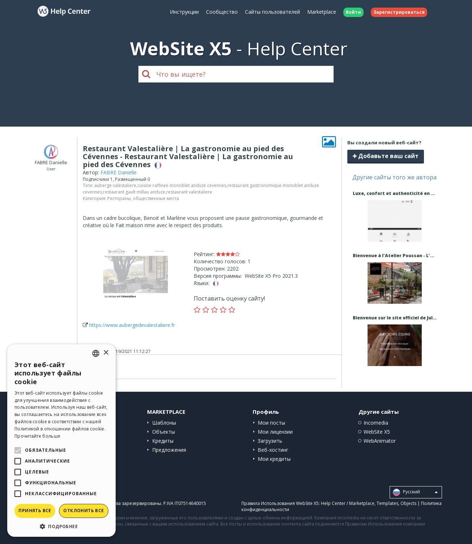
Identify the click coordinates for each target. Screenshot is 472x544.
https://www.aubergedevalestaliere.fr (132, 325)
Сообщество (222, 11)
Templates (387, 503)
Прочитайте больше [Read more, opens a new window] (37, 436)
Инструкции (184, 11)
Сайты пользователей (272, 11)
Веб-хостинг (273, 449)
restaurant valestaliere (189, 192)
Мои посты (271, 422)
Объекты (163, 431)
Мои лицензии (275, 431)
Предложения (169, 449)
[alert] (61, 440)
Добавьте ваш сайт (386, 156)
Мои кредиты (274, 458)
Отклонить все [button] (83, 510)
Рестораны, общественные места (143, 198)
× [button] (105, 353)
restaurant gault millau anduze (134, 192)
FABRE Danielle (118, 172)
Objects (408, 503)
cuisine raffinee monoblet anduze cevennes (181, 185)
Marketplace (321, 11)
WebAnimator (380, 440)
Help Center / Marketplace (347, 503)
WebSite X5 (377, 431)
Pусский (415, 492)
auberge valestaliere (115, 185)
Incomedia (376, 422)
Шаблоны (164, 422)
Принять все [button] (34, 510)
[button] (61, 526)
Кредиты (162, 440)
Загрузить (270, 440)
